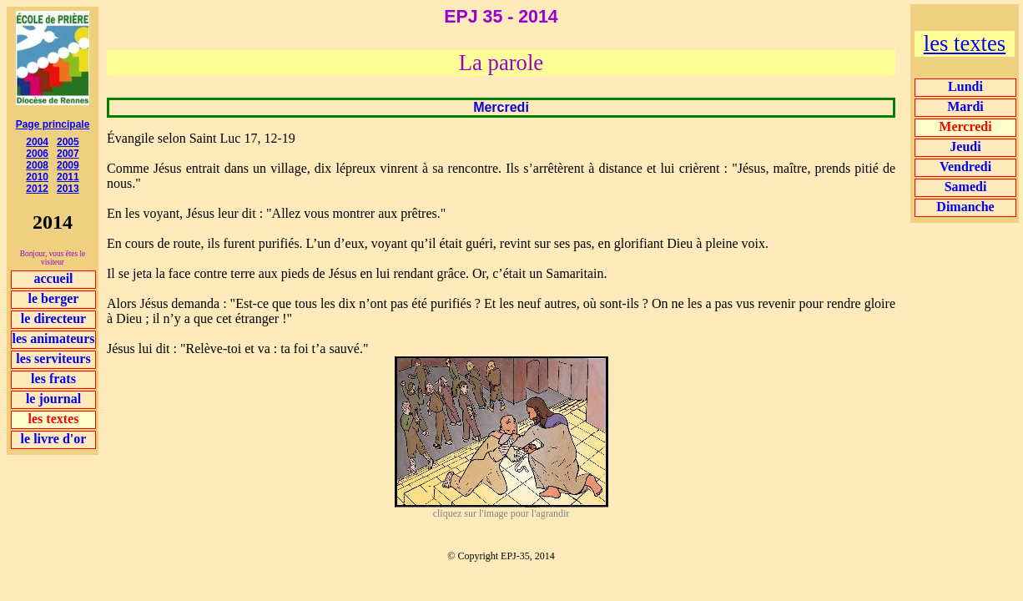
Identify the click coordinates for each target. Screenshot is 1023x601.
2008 (37, 165)
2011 (68, 177)
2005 (68, 142)
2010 (37, 177)
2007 (68, 153)
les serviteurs (53, 358)
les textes (964, 43)
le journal (53, 398)
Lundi (965, 86)
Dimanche (965, 206)
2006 (37, 153)
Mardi (965, 106)
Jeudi (965, 146)
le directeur (53, 318)
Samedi (966, 186)
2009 (68, 165)
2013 (68, 188)
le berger (53, 298)
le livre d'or (54, 439)
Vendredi (965, 166)
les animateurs (53, 338)
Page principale (53, 124)
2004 (37, 142)
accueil (53, 278)
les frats (53, 378)
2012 (37, 188)
